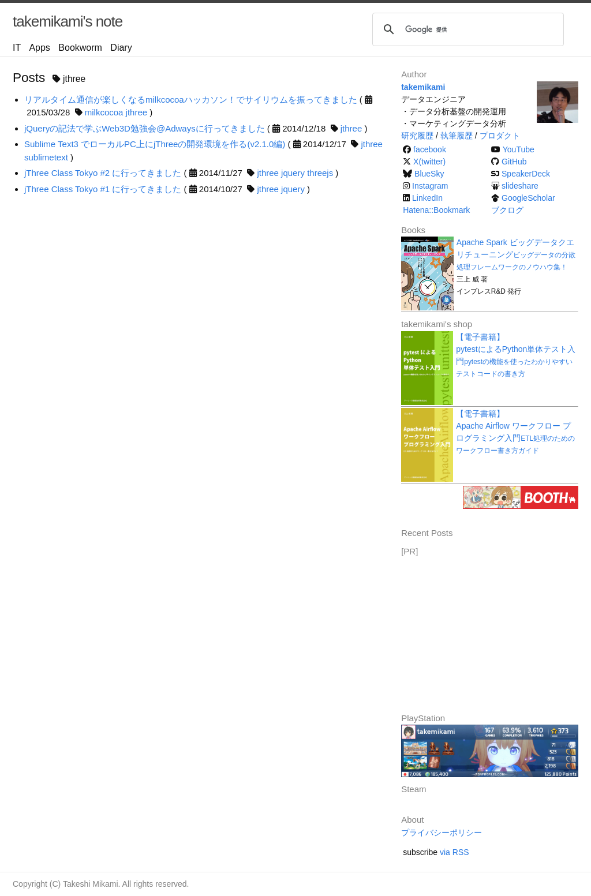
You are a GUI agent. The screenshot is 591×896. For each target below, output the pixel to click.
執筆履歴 (456, 135)
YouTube (518, 149)
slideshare (520, 185)
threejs (320, 173)
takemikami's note (67, 21)
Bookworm (80, 48)
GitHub (514, 161)
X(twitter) (429, 161)
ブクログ (507, 210)
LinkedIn (427, 198)
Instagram (430, 185)
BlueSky (429, 173)
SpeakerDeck (526, 173)
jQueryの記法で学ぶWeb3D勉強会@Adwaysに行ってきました (144, 128)
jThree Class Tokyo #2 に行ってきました (102, 173)
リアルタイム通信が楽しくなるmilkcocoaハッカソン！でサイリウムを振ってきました (190, 99)
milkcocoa (104, 112)
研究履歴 (417, 135)
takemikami (423, 87)
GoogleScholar (528, 198)
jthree (137, 112)
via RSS (454, 852)
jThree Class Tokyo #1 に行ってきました (102, 189)
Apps (39, 48)
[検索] (466, 29)
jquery (293, 173)
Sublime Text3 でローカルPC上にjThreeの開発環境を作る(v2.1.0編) (154, 144)
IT (17, 48)
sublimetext (46, 157)
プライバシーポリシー (441, 832)
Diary (121, 48)
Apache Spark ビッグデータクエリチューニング (516, 254)
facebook (429, 149)
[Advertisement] (487, 630)
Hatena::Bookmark (436, 210)
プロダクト (500, 135)
